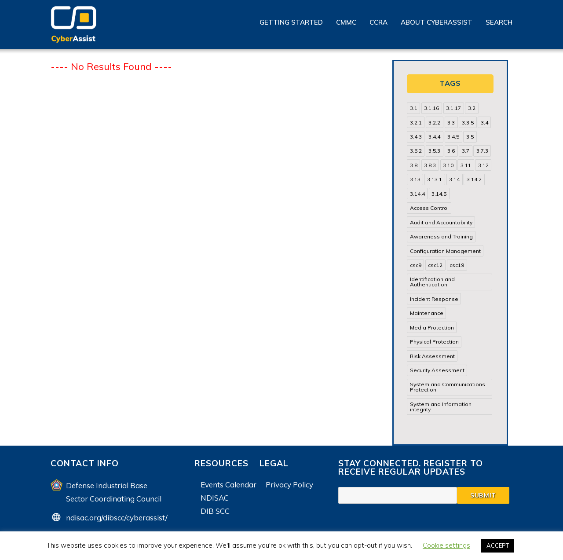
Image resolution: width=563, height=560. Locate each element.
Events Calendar (228, 484)
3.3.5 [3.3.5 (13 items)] (468, 122)
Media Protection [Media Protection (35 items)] (432, 327)
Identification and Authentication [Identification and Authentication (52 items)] (432, 282)
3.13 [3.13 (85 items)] (415, 179)
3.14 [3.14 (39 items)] (454, 179)
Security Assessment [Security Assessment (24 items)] (437, 370)
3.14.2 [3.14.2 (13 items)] (474, 179)
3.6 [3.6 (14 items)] (451, 150)
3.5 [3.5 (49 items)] (470, 136)
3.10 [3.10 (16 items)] (448, 165)
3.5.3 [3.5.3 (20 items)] (434, 150)
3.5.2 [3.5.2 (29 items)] (416, 150)
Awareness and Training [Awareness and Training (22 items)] (441, 236)
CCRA (378, 22)
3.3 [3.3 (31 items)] (451, 122)
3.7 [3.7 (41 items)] (465, 150)
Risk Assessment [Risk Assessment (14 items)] (432, 356)
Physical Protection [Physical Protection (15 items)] (434, 341)
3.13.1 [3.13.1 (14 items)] (434, 179)
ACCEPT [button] (497, 545)
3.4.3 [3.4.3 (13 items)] (416, 136)
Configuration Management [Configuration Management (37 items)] (445, 251)
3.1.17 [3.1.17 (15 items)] (453, 108)
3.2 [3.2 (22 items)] (471, 108)
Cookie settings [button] (446, 545)
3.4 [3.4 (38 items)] (484, 122)
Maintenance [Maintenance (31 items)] (426, 313)
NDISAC (215, 497)
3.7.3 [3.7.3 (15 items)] (482, 150)
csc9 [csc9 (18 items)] (415, 265)
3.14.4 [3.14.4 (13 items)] (417, 193)
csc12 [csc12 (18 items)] (435, 265)
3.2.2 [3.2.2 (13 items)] (434, 122)
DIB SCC (215, 511)
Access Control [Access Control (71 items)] (429, 208)
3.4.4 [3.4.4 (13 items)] (434, 136)
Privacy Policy (289, 484)
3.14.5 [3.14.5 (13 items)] (438, 193)
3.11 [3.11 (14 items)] (466, 165)
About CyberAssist (436, 22)
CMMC (346, 22)
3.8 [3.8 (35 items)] (413, 165)
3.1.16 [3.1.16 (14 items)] (431, 108)
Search (499, 22)
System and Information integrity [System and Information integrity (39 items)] (441, 407)
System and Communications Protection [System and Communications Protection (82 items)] (447, 387)
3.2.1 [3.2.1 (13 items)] (416, 122)
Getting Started (291, 22)
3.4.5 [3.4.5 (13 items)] (453, 136)
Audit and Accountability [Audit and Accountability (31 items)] (441, 222)
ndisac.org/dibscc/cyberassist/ (117, 517)
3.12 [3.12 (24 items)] (483, 165)
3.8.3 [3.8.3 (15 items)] (430, 165)
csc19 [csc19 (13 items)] (457, 265)
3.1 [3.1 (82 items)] (413, 108)
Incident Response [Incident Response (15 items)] (434, 299)
